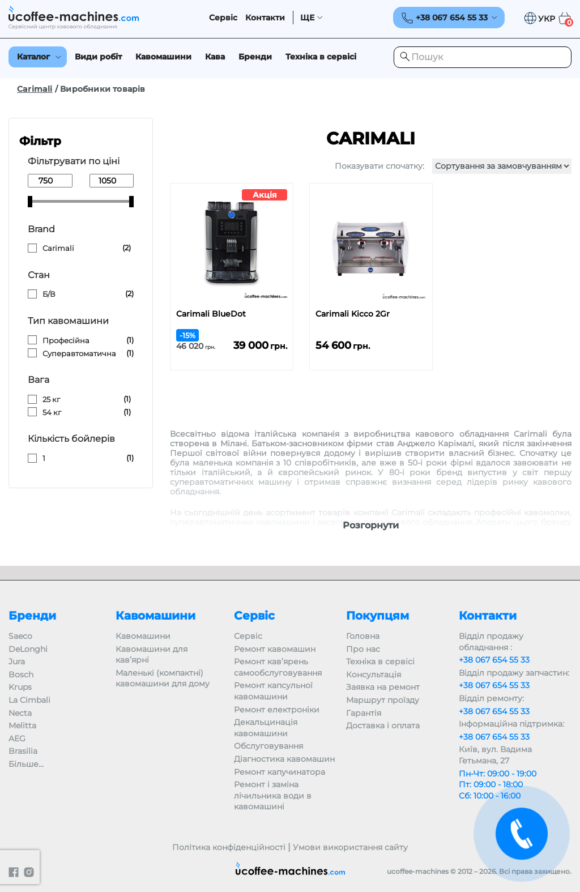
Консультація (373, 674)
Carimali (35, 89)
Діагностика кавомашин (284, 759)
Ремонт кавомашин (274, 649)
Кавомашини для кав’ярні (151, 654)
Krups (20, 687)
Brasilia (22, 751)
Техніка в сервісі (320, 57)
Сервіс (223, 18)
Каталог (33, 57)
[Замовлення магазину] (502, 166)
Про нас (363, 649)
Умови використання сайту (350, 847)
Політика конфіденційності (228, 847)
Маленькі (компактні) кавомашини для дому (163, 678)
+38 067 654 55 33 (494, 660)
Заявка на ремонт (383, 687)
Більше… (26, 764)
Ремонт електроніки (276, 710)
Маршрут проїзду (382, 700)
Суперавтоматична (79, 353)
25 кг (51, 399)
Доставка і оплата (383, 725)
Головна (362, 636)
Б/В (49, 293)
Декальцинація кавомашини (265, 728)
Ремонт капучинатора (279, 772)
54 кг (51, 412)
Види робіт (98, 57)
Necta (20, 713)
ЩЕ (307, 18)
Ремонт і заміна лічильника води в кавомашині (273, 795)
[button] (539, 18)
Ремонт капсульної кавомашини (273, 691)
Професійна (65, 340)
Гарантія (363, 713)
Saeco (20, 636)
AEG (16, 738)
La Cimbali (29, 700)
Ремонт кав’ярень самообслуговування (278, 667)
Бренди (255, 57)
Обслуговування (268, 746)
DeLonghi (28, 649)
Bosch (20, 674)
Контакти (265, 18)
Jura (16, 661)
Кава (215, 57)
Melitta (22, 725)
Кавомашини (163, 57)
